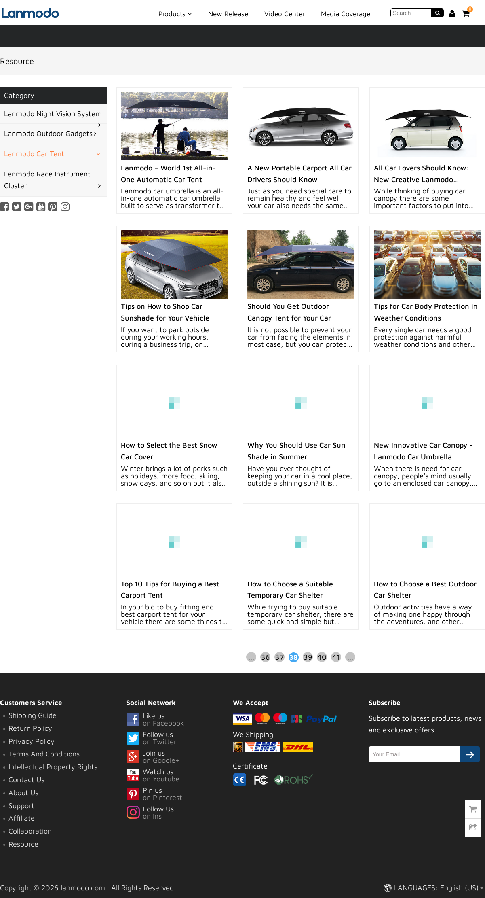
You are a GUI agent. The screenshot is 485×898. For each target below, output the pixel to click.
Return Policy (30, 728)
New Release (228, 14)
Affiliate (21, 818)
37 (279, 657)
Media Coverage (345, 14)
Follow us (179, 738)
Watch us (179, 776)
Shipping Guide (32, 715)
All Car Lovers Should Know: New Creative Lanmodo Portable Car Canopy (421, 179)
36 (265, 657)
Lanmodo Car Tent (34, 153)
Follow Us (179, 813)
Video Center (284, 14)
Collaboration (30, 831)
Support (21, 805)
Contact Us (26, 779)
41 (336, 657)
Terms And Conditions (44, 753)
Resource (23, 844)
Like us (179, 720)
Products (175, 13)
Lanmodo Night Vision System (53, 113)
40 (322, 657)
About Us (23, 792)
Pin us (179, 794)
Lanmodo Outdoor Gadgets (48, 133)
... (251, 657)
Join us (179, 757)
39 (308, 657)
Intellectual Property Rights (52, 766)
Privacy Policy (31, 741)
